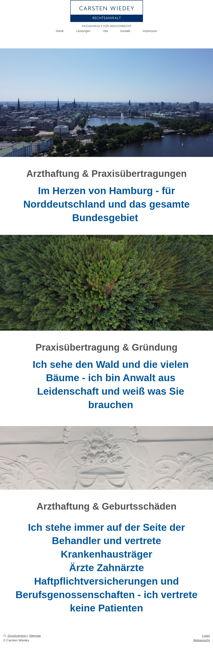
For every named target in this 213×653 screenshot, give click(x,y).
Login (206, 635)
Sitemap (35, 635)
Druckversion (15, 635)
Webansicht (201, 640)
